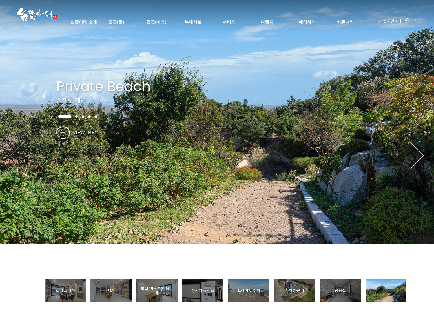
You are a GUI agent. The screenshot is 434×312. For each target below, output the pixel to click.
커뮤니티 (345, 22)
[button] (416, 156)
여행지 (267, 22)
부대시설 (193, 22)
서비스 (229, 22)
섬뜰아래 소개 (83, 22)
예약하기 (307, 22)
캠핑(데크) (156, 22)
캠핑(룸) (116, 22)
